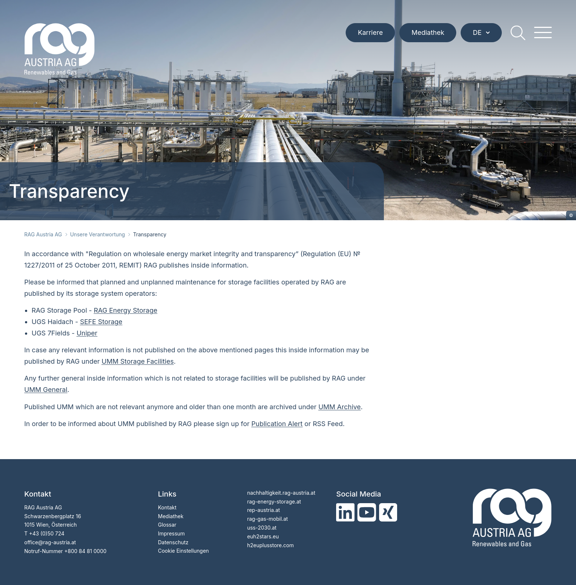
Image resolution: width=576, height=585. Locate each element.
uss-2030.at (262, 527)
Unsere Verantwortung (97, 234)
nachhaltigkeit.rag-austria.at (281, 493)
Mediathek (427, 33)
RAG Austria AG (43, 234)
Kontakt (167, 507)
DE (481, 33)
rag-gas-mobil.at (267, 519)
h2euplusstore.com (270, 545)
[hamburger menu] (543, 33)
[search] (518, 33)
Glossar (167, 525)
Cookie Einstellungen (183, 551)
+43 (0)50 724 (46, 533)
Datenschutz (173, 542)
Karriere (370, 33)
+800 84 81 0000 (85, 551)
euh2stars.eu (263, 536)
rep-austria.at (263, 510)
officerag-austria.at (50, 542)
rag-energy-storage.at (274, 501)
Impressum (171, 533)
